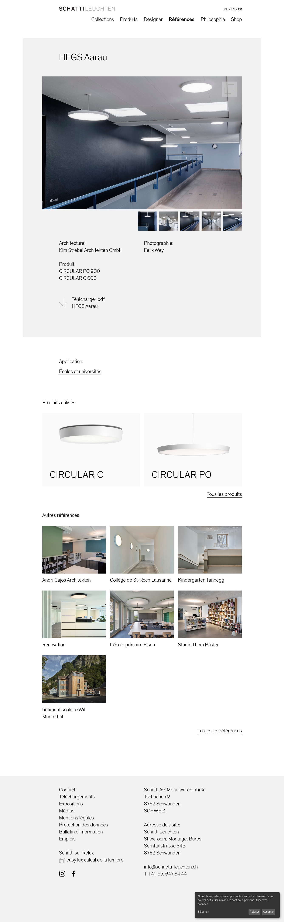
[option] (91, 449)
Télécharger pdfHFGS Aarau (88, 302)
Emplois (67, 839)
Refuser (254, 912)
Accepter (268, 912)
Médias (66, 811)
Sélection (203, 912)
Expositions (71, 804)
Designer (153, 19)
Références (182, 19)
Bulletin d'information (81, 832)
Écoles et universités (80, 371)
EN (233, 9)
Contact (67, 790)
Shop (236, 19)
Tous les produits (224, 494)
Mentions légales (76, 818)
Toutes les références (220, 731)
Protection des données (83, 825)
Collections (102, 19)
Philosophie (213, 19)
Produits (129, 19)
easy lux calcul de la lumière (94, 860)
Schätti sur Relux (76, 853)
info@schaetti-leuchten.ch (171, 867)
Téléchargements (77, 797)
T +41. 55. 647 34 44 (165, 874)
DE (226, 9)
